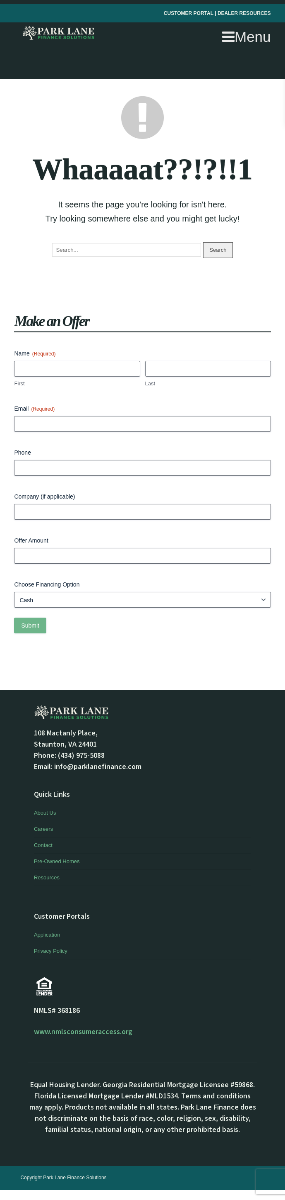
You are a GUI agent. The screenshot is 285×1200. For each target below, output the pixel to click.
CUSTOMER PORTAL (189, 13)
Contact (43, 845)
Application (47, 935)
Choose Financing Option (46, 584)
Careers (43, 829)
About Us (45, 813)
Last (150, 383)
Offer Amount (31, 540)
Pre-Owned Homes (57, 861)
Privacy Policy (50, 951)
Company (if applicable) (44, 496)
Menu (246, 37)
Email (34, 409)
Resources (47, 877)
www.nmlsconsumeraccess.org (83, 1032)
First (19, 383)
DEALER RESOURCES (244, 13)
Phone (22, 452)
